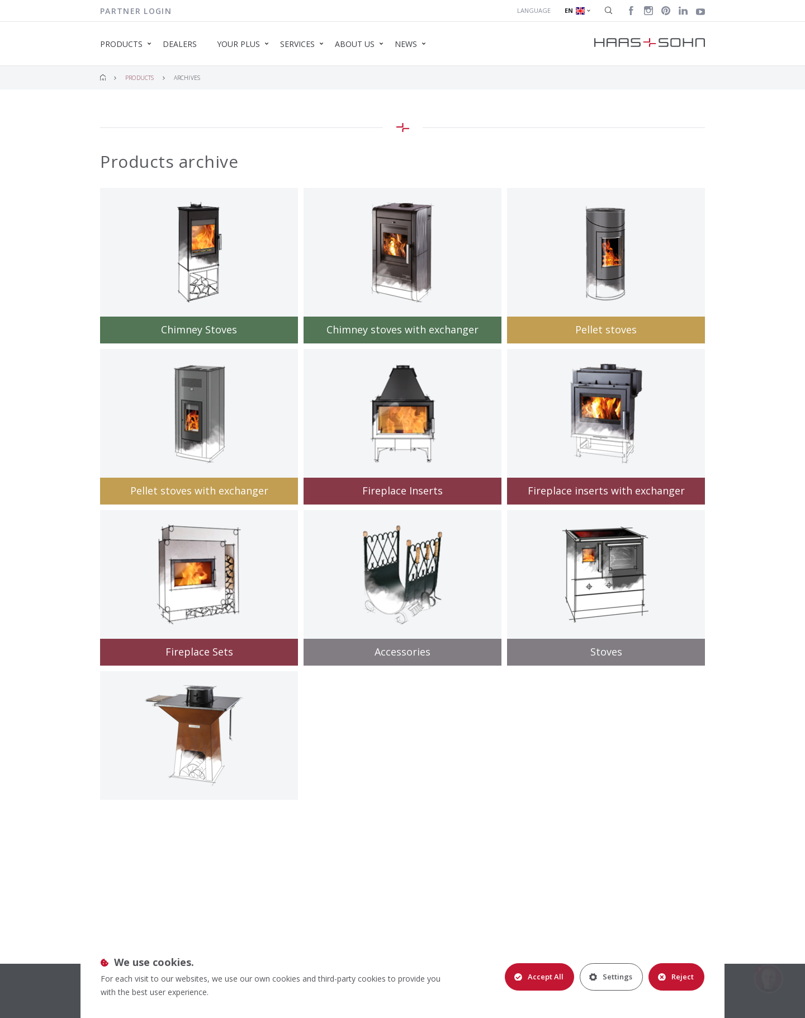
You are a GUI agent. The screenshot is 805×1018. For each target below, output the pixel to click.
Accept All (539, 977)
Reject (676, 977)
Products (139, 78)
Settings (610, 977)
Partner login (136, 11)
